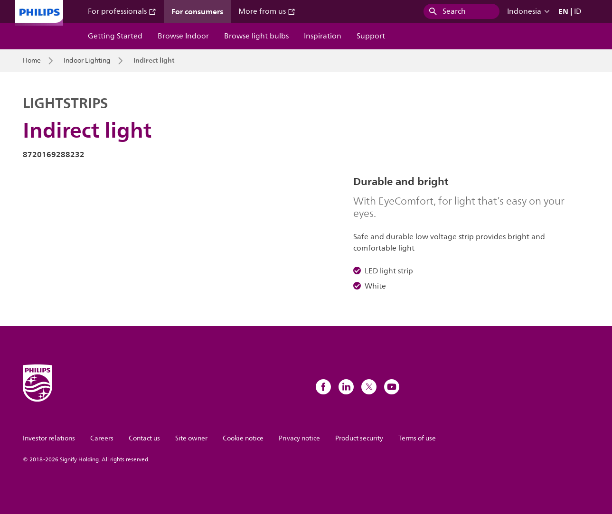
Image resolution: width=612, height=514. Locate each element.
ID (577, 11)
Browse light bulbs (256, 36)
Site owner (191, 438)
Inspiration (322, 36)
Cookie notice (243, 438)
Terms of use (417, 438)
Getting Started (115, 36)
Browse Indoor (183, 36)
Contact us (144, 438)
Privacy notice (299, 438)
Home (32, 60)
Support (371, 36)
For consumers (197, 11)
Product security (359, 438)
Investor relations (49, 438)
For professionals (122, 11)
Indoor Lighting (87, 60)
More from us (266, 11)
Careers (101, 438)
